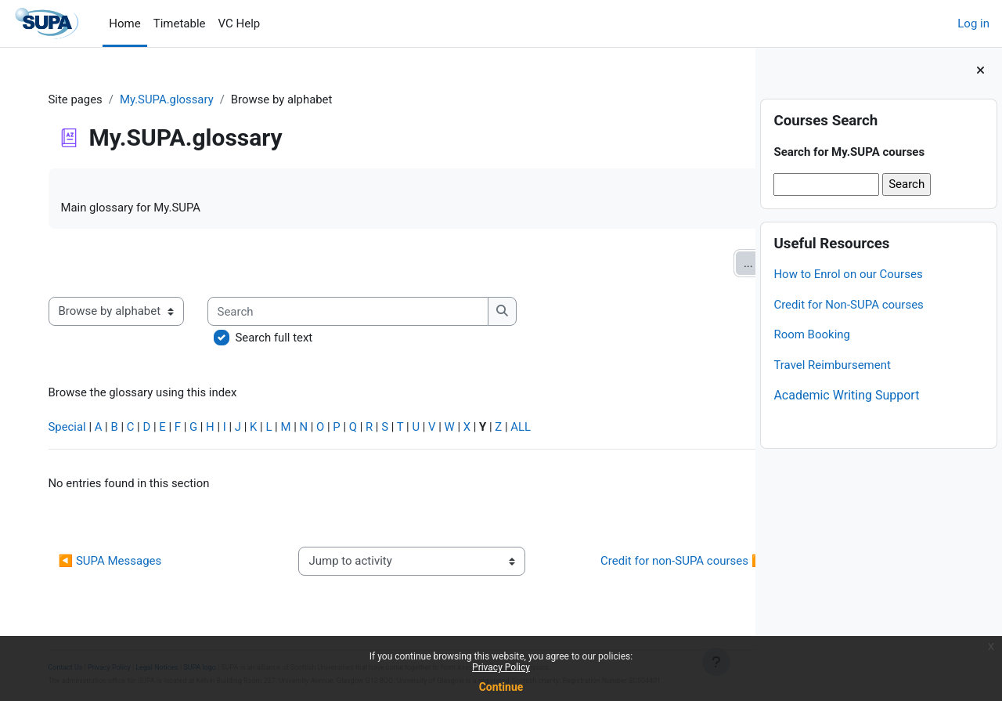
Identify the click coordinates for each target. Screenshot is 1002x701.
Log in (973, 23)
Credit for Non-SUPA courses (848, 305)
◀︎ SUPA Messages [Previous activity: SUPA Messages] (117, 562)
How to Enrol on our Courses (847, 274)
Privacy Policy (501, 667)
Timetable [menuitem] (179, 23)
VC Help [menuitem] (239, 23)
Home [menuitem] (124, 23)
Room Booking (811, 334)
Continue (501, 687)
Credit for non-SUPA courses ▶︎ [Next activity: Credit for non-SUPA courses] (632, 562)
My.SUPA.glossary (175, 99)
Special (75, 428)
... (708, 263)
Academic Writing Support (846, 395)
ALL (532, 428)
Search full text (282, 338)
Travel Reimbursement (832, 365)
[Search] (355, 312)
